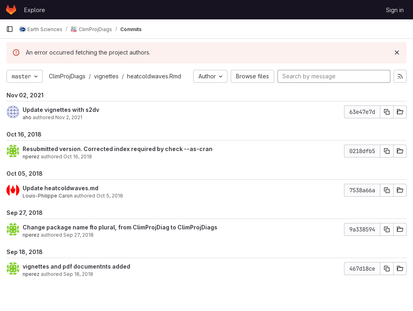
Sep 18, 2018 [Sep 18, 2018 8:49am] (78, 274)
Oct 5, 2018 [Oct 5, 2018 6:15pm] (109, 196)
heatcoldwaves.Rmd (154, 76)
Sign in (395, 9)
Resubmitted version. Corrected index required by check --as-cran (118, 148)
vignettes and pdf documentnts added (76, 266)
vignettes (106, 76)
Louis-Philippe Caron (48, 196)
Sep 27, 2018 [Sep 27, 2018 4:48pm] (78, 235)
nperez (31, 156)
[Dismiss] (397, 52)
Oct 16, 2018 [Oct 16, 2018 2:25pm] (77, 156)
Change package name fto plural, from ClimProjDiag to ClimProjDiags (120, 227)
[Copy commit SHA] (386, 111)
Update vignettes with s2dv (61, 109)
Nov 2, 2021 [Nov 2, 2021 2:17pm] (68, 117)
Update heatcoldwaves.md (60, 188)
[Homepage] (11, 9)
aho (27, 117)
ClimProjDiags (67, 76)
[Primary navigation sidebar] (9, 29)
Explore (34, 9)
